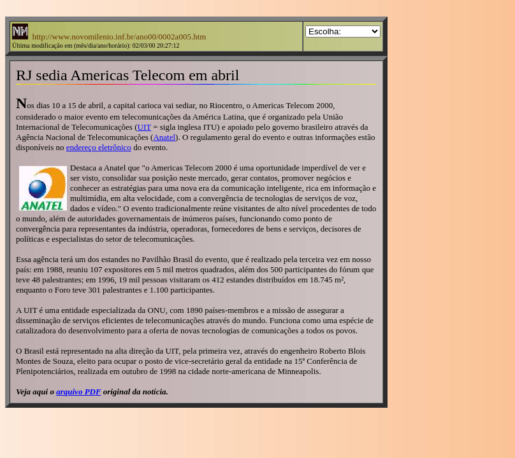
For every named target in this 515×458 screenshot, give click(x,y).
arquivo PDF (78, 391)
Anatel (164, 137)
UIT (144, 127)
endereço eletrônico (98, 147)
